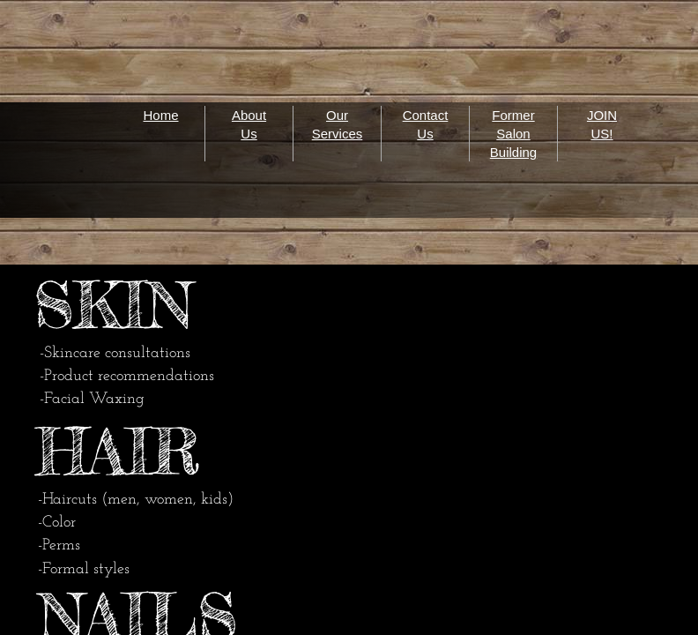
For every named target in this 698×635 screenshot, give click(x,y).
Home (160, 115)
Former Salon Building (513, 134)
